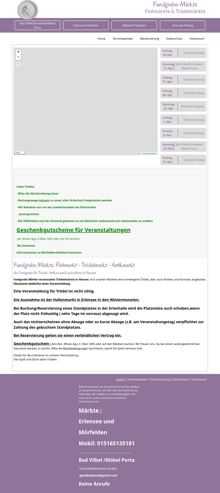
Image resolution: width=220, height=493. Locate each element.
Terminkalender (123, 38)
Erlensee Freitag (182, 25)
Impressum (197, 38)
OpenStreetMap (149, 153)
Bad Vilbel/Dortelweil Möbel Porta (37, 25)
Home (102, 38)
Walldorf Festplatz (134, 25)
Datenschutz (174, 38)
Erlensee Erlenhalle (86, 25)
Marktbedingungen (75, 348)
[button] (78, 61)
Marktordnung (149, 38)
